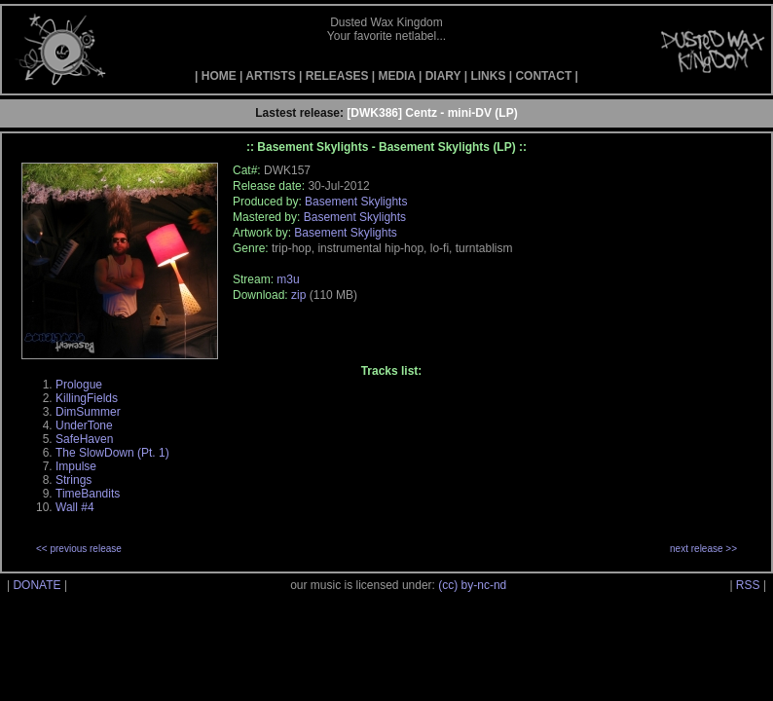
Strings (73, 480)
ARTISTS (270, 76)
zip (298, 295)
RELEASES (337, 76)
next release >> (703, 548)
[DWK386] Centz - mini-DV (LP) (432, 113)
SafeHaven (84, 439)
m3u (287, 279)
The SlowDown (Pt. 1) (112, 453)
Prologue (78, 384)
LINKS (487, 76)
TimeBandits (87, 493)
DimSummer (88, 412)
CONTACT (543, 76)
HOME (219, 76)
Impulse (75, 466)
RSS (748, 585)
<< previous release (79, 548)
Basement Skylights (356, 201)
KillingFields (86, 398)
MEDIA (396, 76)
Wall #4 (74, 507)
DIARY (443, 76)
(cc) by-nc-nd (472, 585)
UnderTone (84, 425)
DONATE (36, 585)
